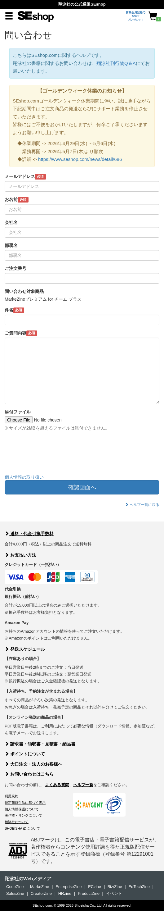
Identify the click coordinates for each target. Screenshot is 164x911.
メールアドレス (25, 177)
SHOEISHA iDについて (22, 828)
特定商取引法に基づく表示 (25, 802)
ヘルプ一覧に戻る (142, 505)
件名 (14, 310)
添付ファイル (18, 411)
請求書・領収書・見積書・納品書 (40, 743)
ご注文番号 (15, 268)
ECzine (94, 886)
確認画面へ (82, 487)
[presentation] (52, 457)
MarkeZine (39, 886)
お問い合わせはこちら (29, 774)
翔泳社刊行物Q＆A (116, 63)
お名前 (17, 200)
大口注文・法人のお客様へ (33, 764)
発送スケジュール (25, 649)
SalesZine (15, 893)
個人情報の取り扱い (24, 477)
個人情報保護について (22, 809)
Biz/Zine (115, 886)
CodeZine (15, 886)
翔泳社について (17, 822)
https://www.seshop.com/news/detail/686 (80, 159)
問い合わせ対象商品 (24, 291)
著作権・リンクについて (23, 815)
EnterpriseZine (68, 886)
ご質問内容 (21, 333)
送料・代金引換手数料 (29, 533)
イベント (114, 893)
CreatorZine (41, 893)
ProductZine (89, 893)
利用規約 (11, 796)
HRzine (65, 893)
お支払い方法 (20, 555)
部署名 (11, 245)
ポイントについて (25, 753)
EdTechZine (139, 886)
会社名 (11, 222)
